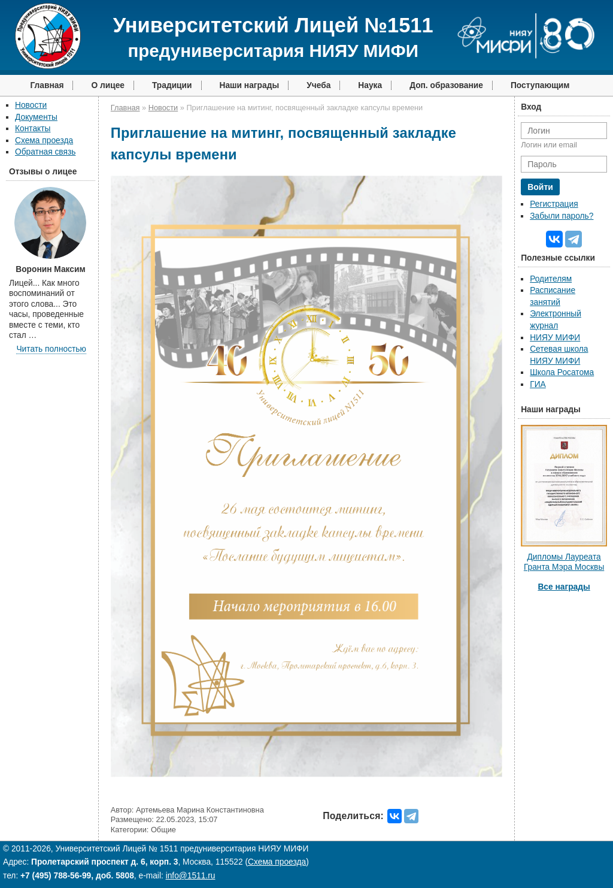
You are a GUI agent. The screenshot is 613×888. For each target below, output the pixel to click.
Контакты (32, 128)
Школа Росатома (562, 372)
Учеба (318, 85)
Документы (36, 117)
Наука (370, 85)
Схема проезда (44, 140)
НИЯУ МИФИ (555, 337)
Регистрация (554, 204)
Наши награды (250, 85)
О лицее (108, 85)
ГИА (538, 384)
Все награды (564, 586)
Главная (46, 85)
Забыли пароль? (561, 216)
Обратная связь (45, 151)
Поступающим (540, 85)
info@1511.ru (191, 875)
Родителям (551, 278)
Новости (31, 105)
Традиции (172, 85)
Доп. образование (446, 85)
